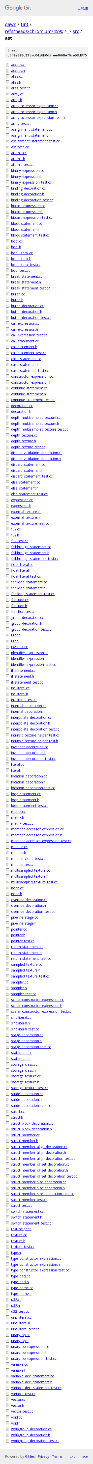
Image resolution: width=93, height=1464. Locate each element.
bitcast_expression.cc (28, 205)
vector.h (17, 1405)
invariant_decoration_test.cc (33, 758)
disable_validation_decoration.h (36, 458)
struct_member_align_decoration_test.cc (43, 1158)
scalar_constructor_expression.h (36, 1005)
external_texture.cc (26, 511)
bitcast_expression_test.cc (32, 217)
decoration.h (21, 411)
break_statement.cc (26, 276)
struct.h (17, 1117)
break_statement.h (26, 282)
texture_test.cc (22, 1246)
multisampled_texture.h (29, 876)
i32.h (15, 641)
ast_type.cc (20, 147)
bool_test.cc (20, 270)
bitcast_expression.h (27, 211)
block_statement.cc (26, 223)
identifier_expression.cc (29, 652)
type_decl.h (20, 1281)
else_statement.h (24, 488)
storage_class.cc (24, 1064)
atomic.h (18, 158)
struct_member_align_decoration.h (38, 1152)
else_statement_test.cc (29, 493)
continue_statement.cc (29, 388)
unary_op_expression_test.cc (34, 1358)
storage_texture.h (25, 1082)
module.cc (19, 846)
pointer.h (18, 935)
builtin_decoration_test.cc (31, 317)
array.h (16, 99)
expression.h (21, 505)
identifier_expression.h (29, 658)
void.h (16, 1423)
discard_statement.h (27, 470)
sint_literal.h (20, 1023)
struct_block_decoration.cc (32, 1123)
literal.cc (17, 764)
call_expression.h (24, 329)
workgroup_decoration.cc (31, 1429)
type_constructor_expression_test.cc (40, 1270)
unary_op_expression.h (29, 1352)
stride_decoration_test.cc (31, 1105)
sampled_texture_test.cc (30, 976)
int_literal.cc (20, 688)
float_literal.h (21, 570)
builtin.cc (18, 294)
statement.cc (21, 1052)
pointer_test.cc (22, 941)
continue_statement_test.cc (33, 399)
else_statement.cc (25, 482)
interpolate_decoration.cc (31, 717)
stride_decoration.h (26, 1099)
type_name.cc (22, 1287)
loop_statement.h (25, 799)
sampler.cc (19, 982)
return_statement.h (26, 952)
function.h (19, 605)
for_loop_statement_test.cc (33, 593)
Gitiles (30, 1456)
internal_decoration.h (28, 711)
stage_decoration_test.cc (31, 1046)
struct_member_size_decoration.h (38, 1188)
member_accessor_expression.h (36, 835)
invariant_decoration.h (28, 752)
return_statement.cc (27, 946)
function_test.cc (23, 611)
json (84, 1456)
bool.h (16, 246)
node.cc (17, 888)
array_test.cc (21, 123)
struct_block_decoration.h (31, 1129)
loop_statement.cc (26, 793)
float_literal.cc (22, 564)
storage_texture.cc (26, 1076)
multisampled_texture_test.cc (34, 882)
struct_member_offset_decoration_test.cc (44, 1176)
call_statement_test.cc (28, 352)
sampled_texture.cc (26, 964)
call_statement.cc (25, 341)
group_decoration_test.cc (31, 629)
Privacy (43, 1456)
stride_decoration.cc (27, 1093)
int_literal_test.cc (24, 699)
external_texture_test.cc (30, 523)
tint (25, 24)
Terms (57, 1456)
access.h (18, 70)
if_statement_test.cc (27, 682)
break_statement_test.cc (30, 288)
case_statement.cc (26, 358)
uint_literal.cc (21, 1317)
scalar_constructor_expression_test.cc (41, 1011)
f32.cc (16, 529)
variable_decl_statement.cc (32, 1376)
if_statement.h (22, 676)
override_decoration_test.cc (33, 911)
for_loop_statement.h (28, 588)
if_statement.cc (23, 670)
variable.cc (19, 1364)
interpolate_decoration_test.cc (35, 729)
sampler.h (19, 987)
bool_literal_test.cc (25, 264)
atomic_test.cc (22, 164)
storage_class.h (23, 1070)
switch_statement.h (26, 1217)
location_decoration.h (28, 782)
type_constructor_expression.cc (36, 1258)
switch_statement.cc (27, 1211)
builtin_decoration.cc (27, 305)
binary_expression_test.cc (31, 182)
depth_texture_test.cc (28, 447)
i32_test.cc (19, 646)
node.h (16, 893)
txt (72, 1456)
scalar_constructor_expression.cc (37, 999)
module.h (18, 852)
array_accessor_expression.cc (34, 105)
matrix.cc (18, 811)
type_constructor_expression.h (35, 1264)
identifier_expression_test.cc (33, 664)
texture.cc (19, 1234)
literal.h (17, 770)
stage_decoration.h (26, 1040)
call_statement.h (24, 346)
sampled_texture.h (25, 970)
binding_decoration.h (27, 194)
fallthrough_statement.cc (31, 546)
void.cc (16, 1417)
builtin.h (17, 299)
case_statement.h (25, 364)
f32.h (15, 535)
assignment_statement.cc (31, 129)
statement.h (21, 1058)
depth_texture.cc (24, 435)
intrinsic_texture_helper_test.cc (35, 735)
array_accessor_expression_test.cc (38, 117)
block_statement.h (25, 229)
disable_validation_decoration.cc (36, 452)
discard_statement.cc (28, 464)
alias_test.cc (20, 88)
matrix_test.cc (22, 823)
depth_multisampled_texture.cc (36, 417)
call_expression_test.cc (29, 335)
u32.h (15, 1305)
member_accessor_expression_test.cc (41, 840)
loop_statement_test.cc (29, 805)
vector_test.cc (22, 1411)
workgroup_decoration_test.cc (35, 1440)
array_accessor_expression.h (34, 111)
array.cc (17, 94)
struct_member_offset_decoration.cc (40, 1164)
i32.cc (15, 635)
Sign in (83, 7)
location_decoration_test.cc (33, 787)
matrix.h (17, 817)
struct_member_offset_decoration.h (39, 1170)
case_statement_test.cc (30, 370)
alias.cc (17, 76)
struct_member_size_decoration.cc (38, 1182)
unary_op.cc (20, 1334)
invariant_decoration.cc (29, 746)
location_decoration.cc (29, 776)
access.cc (18, 64)
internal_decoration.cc (28, 705)
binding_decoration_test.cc (32, 200)
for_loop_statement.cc (29, 582)
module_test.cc (23, 864)
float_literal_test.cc (26, 576)
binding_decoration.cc (28, 188)
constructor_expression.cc (32, 376)
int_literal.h (19, 694)
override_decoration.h (28, 905)
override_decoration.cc (29, 899)
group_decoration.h (26, 623)
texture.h (18, 1240)
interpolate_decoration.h (30, 723)
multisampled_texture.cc (30, 870)
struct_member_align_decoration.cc (39, 1146)
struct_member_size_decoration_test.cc (42, 1193)
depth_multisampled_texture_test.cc (39, 429)
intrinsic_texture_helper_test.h (34, 740)
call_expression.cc (25, 323)
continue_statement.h (28, 394)
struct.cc (18, 1111)
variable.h (18, 1370)
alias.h (16, 82)
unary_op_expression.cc (30, 1346)
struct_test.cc (21, 1205)
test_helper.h (21, 1228)
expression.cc (22, 499)
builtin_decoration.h (26, 311)
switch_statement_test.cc (31, 1223)
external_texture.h (25, 517)
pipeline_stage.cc (24, 917)
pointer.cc (19, 929)
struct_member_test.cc (29, 1199)
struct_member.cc (25, 1135)
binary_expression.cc (27, 170)
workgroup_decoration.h (30, 1435)
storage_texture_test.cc (29, 1087)
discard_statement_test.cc (32, 476)
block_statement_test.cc (30, 235)
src (76, 31)
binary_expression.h (26, 176)
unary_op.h (20, 1340)
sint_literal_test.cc (25, 1029)
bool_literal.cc (22, 252)
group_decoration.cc (27, 617)
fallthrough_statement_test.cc (35, 558)
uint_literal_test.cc (25, 1329)
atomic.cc (19, 152)
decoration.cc (22, 405)
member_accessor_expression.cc (37, 829)
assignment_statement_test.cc (35, 141)
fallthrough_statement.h (30, 552)
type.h (16, 1252)
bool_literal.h (21, 258)
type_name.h (21, 1293)
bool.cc (17, 241)
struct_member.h (24, 1140)
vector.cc (18, 1399)
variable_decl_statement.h (31, 1382)
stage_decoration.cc (27, 1034)
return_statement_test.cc (31, 958)
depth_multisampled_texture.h (35, 423)
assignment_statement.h (31, 135)
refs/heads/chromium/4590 (34, 31)
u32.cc (16, 1299)
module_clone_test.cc (28, 858)
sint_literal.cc (21, 1017)
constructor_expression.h (31, 382)
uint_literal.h (20, 1323)
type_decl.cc (20, 1276)
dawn (10, 24)
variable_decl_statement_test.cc (36, 1387)
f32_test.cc (19, 540)
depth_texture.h (23, 441)
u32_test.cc (20, 1311)
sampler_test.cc (23, 993)
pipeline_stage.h (23, 923)
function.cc (20, 599)
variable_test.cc (23, 1393)
